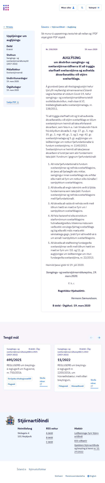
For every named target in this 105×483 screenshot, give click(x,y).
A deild (49, 433)
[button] (68, 7)
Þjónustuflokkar (37, 469)
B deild (49, 437)
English (93, 476)
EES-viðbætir (80, 440)
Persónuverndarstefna (75, 476)
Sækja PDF (13, 102)
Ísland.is (21, 469)
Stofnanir (59, 476)
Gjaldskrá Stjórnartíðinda (86, 445)
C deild (49, 441)
